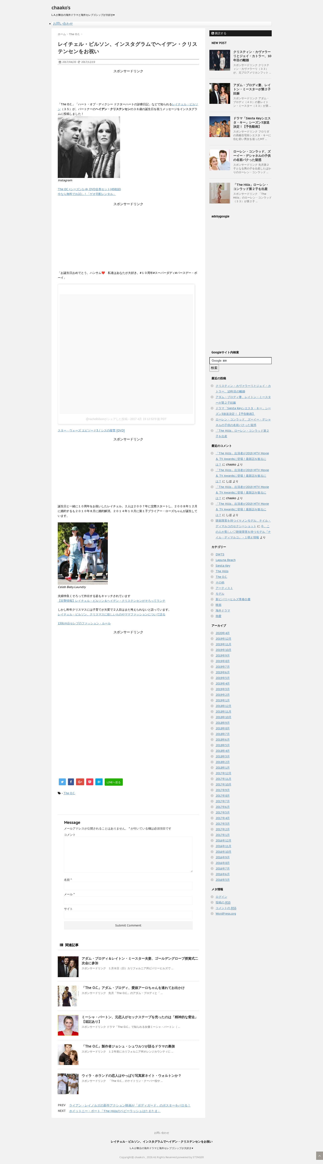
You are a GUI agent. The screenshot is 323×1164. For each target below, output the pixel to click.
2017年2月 (223, 829)
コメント (70, 835)
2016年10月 (223, 852)
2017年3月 (223, 824)
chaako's (61, 8)
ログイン (221, 897)
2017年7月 (223, 801)
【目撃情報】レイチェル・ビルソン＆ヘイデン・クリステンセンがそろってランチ (111, 601)
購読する (218, 33)
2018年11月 (223, 711)
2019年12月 (223, 639)
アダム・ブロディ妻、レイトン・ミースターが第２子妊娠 (252, 89)
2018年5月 (223, 745)
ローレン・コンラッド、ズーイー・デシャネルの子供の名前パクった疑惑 (252, 155)
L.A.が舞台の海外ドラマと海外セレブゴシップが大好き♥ (161, 1148)
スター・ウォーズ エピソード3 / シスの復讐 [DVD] (91, 430)
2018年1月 (223, 767)
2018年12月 (223, 706)
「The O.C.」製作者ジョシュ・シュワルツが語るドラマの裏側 (128, 1046)
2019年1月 (223, 700)
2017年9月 (223, 790)
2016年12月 (223, 840)
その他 (220, 582)
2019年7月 (223, 667)
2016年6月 (223, 874)
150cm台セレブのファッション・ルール (84, 623)
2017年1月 (223, 835)
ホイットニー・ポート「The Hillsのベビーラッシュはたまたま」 (115, 1111)
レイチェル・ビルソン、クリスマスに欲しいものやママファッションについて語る (111, 614)
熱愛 (218, 616)
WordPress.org (226, 913)
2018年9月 (223, 723)
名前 (68, 880)
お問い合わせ (63, 23)
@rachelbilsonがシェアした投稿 (107, 419)
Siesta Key (223, 565)
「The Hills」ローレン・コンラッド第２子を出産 (251, 187)
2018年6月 (223, 739)
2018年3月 (223, 756)
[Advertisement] (133, 83)
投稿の (223, 902)
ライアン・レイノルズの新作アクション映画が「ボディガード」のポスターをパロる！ (130, 1105)
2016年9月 (223, 857)
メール (69, 894)
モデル (220, 593)
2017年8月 (223, 796)
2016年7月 (223, 868)
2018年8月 (223, 728)
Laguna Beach (226, 560)
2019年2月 (223, 695)
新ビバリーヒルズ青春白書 (233, 599)
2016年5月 (223, 880)
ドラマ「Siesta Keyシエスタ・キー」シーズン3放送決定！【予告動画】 (252, 122)
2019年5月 (223, 678)
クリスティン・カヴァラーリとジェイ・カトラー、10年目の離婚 (252, 56)
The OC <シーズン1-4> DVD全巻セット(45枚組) (89, 189)
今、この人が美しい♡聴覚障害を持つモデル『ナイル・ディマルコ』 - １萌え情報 (243, 531)
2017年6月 (223, 807)
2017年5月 (223, 812)
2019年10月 (223, 650)
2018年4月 (223, 751)
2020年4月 (223, 633)
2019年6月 (223, 672)
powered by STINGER (190, 1157)
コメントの (226, 908)
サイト (68, 909)
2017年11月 (223, 779)
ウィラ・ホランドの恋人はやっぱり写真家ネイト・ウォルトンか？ (131, 1075)
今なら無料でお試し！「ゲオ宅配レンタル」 (87, 194)
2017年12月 (223, 773)
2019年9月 (223, 655)
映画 (218, 605)
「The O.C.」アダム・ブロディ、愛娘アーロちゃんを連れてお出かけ (133, 988)
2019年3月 (223, 689)
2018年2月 (223, 762)
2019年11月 (223, 644)
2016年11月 (223, 846)
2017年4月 (223, 818)
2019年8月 (223, 661)
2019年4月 (223, 683)
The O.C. (69, 793)
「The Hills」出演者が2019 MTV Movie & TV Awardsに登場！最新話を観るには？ (242, 458)
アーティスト (224, 588)
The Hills (222, 571)
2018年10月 (223, 717)
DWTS (220, 554)
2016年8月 (223, 863)
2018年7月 (223, 734)
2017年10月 (223, 784)
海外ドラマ (223, 610)
